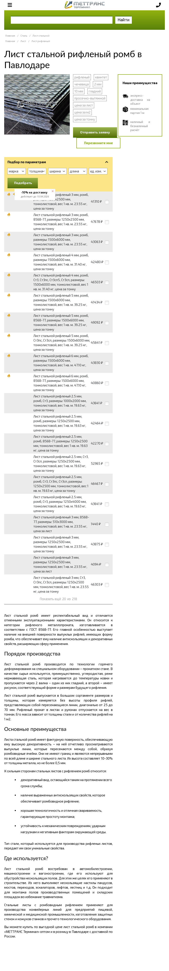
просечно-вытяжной (89, 98)
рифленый (82, 77)
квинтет (101, 77)
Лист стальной (41, 35)
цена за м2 (82, 112)
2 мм (97, 84)
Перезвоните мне (98, 143)
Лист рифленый (40, 41)
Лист (23, 41)
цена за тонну (84, 119)
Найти (124, 19)
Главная (10, 35)
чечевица (81, 84)
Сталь (23, 35)
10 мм (78, 91)
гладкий (95, 91)
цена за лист (83, 105)
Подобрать (23, 183)
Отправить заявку (95, 132)
